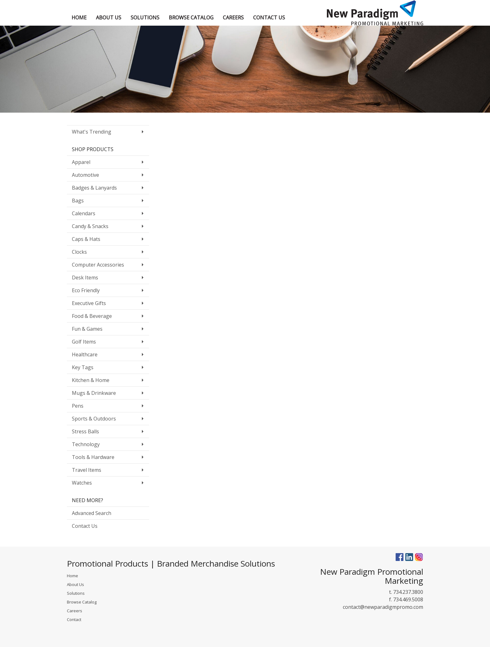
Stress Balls (85, 431)
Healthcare (85, 354)
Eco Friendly (86, 290)
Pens (77, 405)
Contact (74, 619)
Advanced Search (91, 513)
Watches (82, 482)
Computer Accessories (98, 264)
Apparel (81, 162)
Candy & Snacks (90, 226)
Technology (86, 444)
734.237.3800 (408, 591)
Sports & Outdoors (94, 418)
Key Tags (82, 367)
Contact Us (85, 525)
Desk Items (85, 277)
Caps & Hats (86, 239)
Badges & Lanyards (94, 187)
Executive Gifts (89, 303)
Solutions (76, 593)
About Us (75, 584)
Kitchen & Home (90, 380)
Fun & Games (87, 328)
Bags (78, 200)
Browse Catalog (82, 602)
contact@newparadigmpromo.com (383, 607)
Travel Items (86, 469)
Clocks (79, 251)
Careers (74, 611)
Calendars (83, 213)
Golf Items (84, 341)
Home (72, 575)
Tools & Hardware (93, 457)
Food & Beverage (92, 316)
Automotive (85, 174)
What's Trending (91, 131)
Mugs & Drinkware (94, 393)
